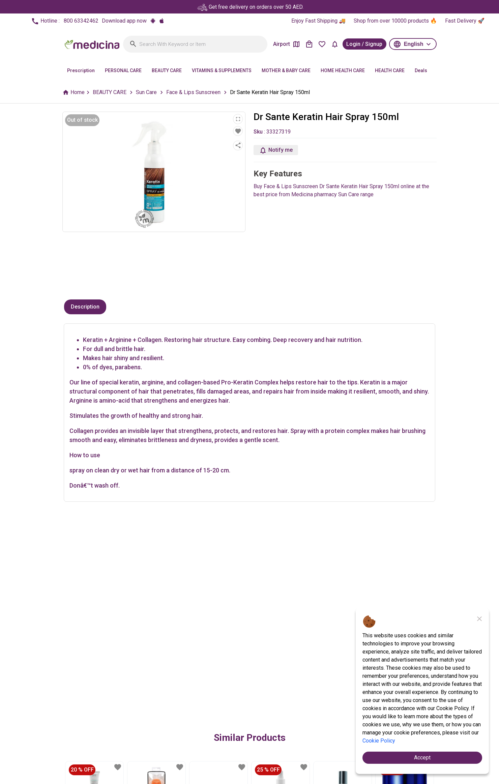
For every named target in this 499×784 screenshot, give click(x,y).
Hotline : (64, 21)
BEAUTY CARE (109, 92)
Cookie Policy (378, 740)
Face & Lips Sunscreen (193, 92)
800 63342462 (81, 21)
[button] (413, 44)
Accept (422, 757)
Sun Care (146, 92)
